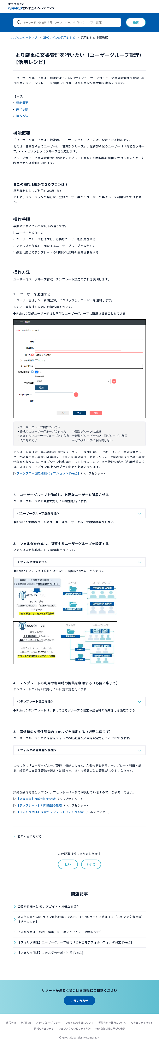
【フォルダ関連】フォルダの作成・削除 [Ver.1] (50, 952)
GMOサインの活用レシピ (59, 37)
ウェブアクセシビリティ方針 (74, 1028)
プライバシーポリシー (48, 1022)
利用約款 (26, 1022)
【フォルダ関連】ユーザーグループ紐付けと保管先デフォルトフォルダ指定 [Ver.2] (74, 942)
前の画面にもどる (29, 836)
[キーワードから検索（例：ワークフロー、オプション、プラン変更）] (67, 22)
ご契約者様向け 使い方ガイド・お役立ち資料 (48, 906)
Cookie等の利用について (80, 1022)
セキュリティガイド (142, 1022)
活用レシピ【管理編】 (95, 37)
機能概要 (22, 102)
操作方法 (22, 116)
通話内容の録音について (112, 1022)
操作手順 (22, 109)
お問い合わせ (79, 1001)
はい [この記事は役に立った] (68, 864)
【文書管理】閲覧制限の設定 (36, 799)
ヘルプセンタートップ (22, 37)
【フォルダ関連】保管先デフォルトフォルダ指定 (50, 812)
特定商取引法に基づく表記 (110, 1028)
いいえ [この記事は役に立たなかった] (91, 864)
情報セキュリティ (44, 1028)
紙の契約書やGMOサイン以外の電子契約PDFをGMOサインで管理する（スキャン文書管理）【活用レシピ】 (81, 919)
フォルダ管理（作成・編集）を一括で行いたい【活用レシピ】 (60, 932)
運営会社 (11, 1022)
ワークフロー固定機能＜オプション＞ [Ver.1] (47, 473)
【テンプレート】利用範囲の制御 (39, 805)
